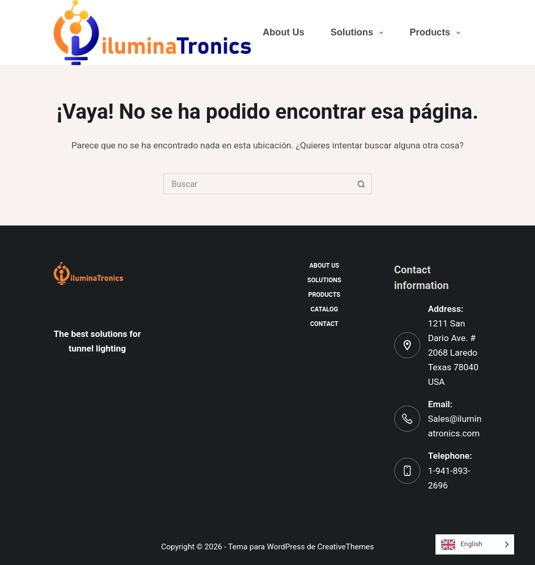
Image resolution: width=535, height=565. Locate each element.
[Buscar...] (257, 183)
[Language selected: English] (474, 544)
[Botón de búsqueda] (361, 183)
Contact (324, 324)
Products (435, 33)
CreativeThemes (346, 546)
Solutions (358, 33)
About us (284, 32)
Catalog (324, 309)
